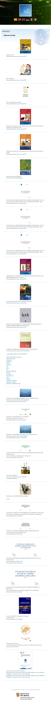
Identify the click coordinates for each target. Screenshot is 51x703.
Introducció (8, 360)
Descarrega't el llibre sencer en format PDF (16, 56)
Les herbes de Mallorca (11, 478)
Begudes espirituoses (11, 371)
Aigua (7, 368)
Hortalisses (9, 361)
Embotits (8, 379)
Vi (6, 369)
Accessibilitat (14, 689)
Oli (7, 366)
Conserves (8, 365)
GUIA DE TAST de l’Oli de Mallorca (14, 178)
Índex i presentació (10, 358)
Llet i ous (8, 372)
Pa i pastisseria (9, 375)
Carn (7, 377)
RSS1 (19, 689)
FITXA (7, 499)
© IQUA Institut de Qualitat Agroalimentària (30, 689)
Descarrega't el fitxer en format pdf (14, 457)
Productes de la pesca (11, 380)
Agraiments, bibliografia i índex (13, 383)
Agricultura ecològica (11, 382)
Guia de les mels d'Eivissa (12, 646)
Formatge (8, 374)
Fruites (7, 363)
